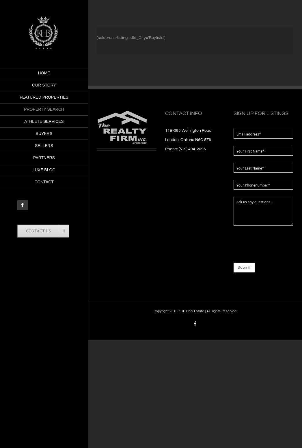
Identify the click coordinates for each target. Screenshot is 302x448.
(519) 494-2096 (192, 149)
